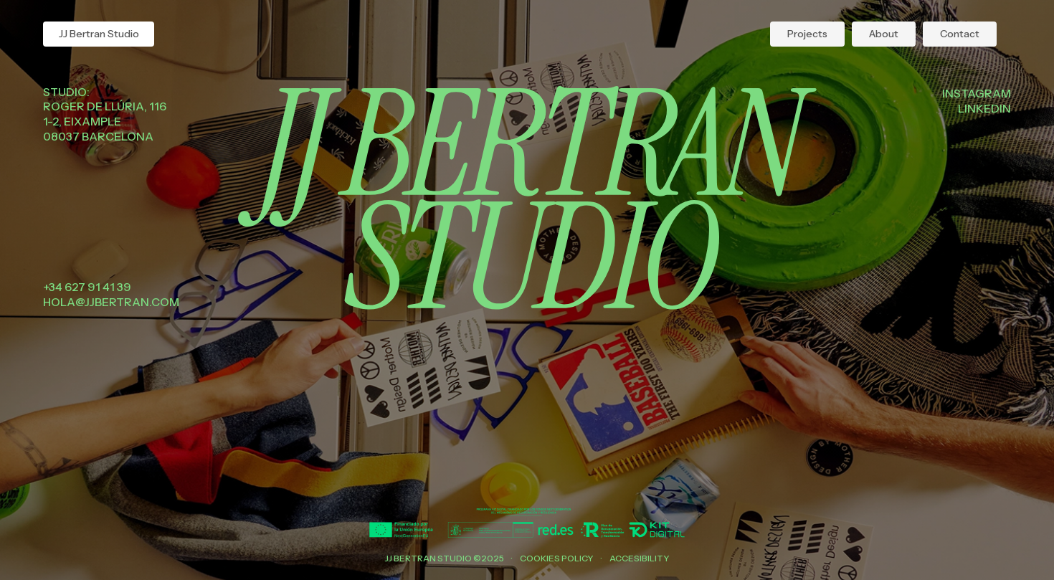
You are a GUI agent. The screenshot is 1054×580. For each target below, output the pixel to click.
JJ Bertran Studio (99, 33)
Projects (807, 33)
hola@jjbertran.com (111, 302)
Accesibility (639, 558)
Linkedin (984, 108)
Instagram (976, 93)
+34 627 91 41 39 (87, 287)
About (883, 33)
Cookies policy (557, 558)
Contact (959, 33)
